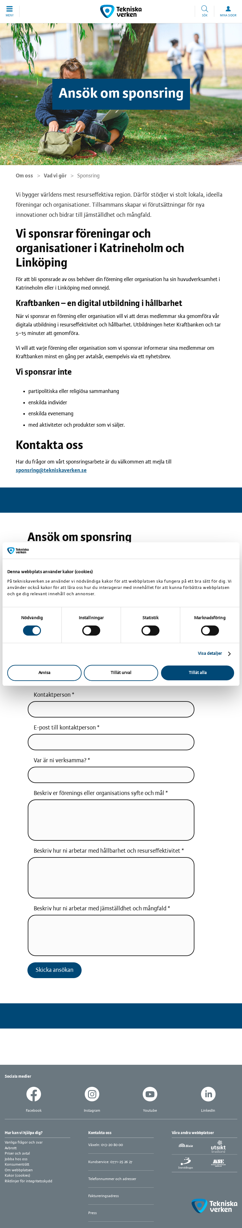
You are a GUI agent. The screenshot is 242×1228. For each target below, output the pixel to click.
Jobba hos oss (16, 1159)
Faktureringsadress (103, 1196)
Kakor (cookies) (17, 1175)
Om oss (24, 176)
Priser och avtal (17, 1153)
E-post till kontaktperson (65, 728)
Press (92, 1213)
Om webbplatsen (19, 1170)
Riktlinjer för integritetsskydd (28, 1181)
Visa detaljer (210, 653)
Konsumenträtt (17, 1164)
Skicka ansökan (54, 970)
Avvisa (44, 673)
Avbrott (11, 1148)
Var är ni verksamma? (61, 761)
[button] (10, 11)
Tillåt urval (121, 673)
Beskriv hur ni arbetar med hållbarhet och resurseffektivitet (107, 851)
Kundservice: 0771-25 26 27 (110, 1162)
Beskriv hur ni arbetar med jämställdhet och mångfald (100, 909)
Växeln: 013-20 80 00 (105, 1145)
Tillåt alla (198, 673)
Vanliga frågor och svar (24, 1142)
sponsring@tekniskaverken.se (51, 470)
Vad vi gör (55, 176)
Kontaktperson (52, 695)
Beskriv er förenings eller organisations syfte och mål (99, 793)
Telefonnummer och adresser (112, 1179)
